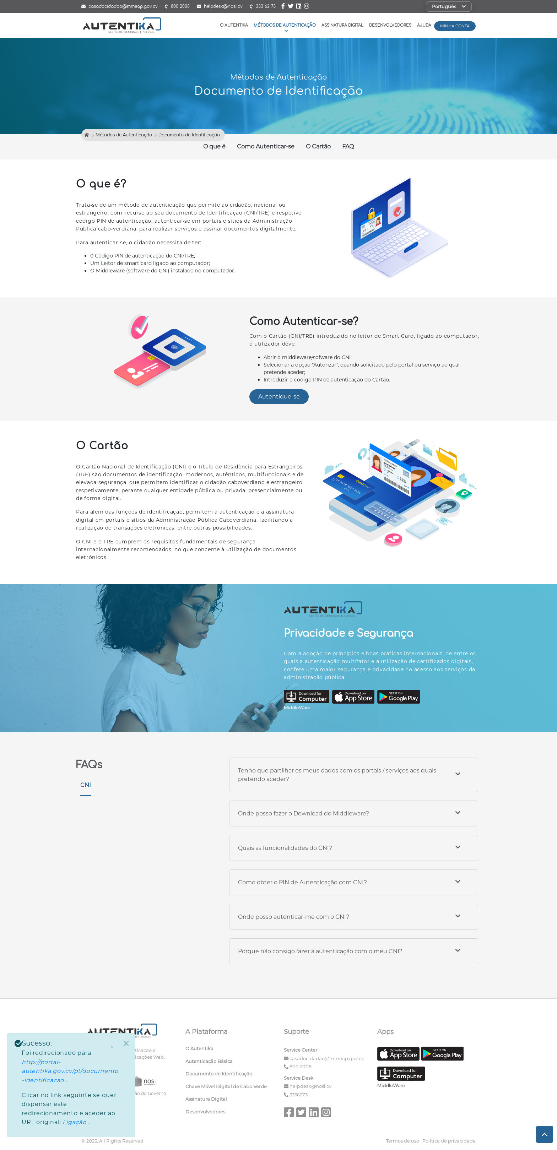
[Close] (126, 1043)
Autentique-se (279, 396)
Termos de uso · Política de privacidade (431, 1141)
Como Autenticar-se (265, 146)
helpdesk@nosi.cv (310, 1086)
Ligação (75, 1122)
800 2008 (301, 1066)
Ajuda (424, 25)
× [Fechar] (111, 1048)
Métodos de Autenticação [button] (285, 28)
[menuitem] (229, 1050)
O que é (214, 146)
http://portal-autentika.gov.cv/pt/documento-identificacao (70, 1071)
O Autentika (234, 25)
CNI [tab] (85, 785)
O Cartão (318, 146)
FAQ (348, 146)
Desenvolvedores (390, 25)
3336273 (299, 1094)
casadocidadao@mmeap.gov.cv (327, 1058)
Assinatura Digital (342, 25)
